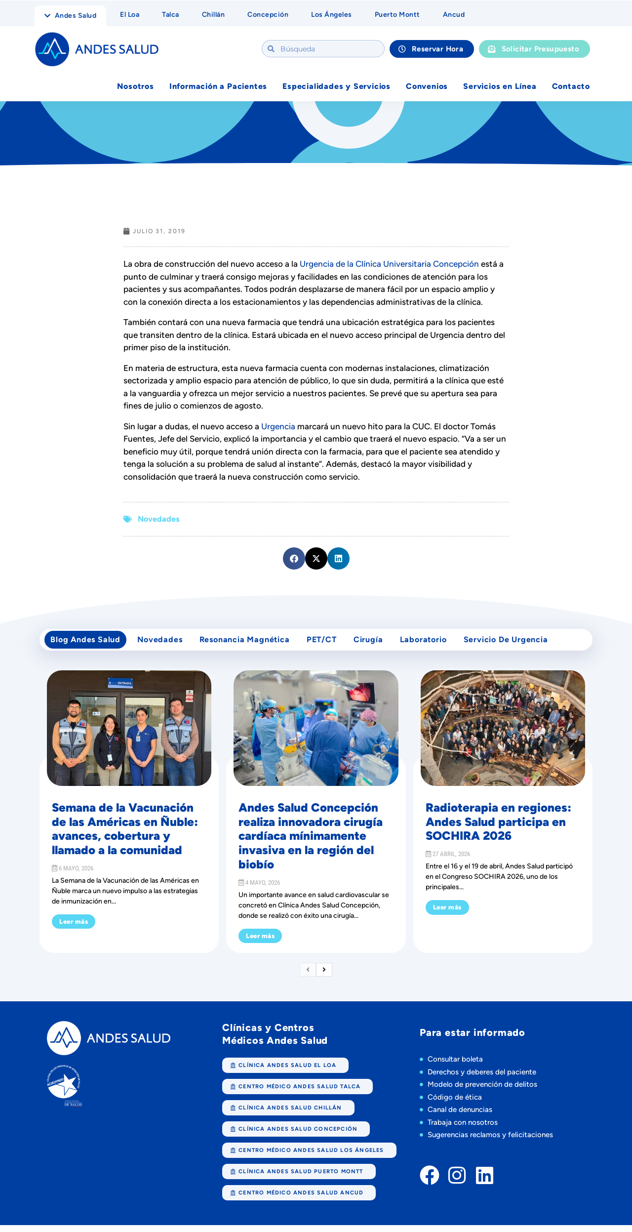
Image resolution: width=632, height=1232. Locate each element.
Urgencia (278, 427)
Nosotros (135, 87)
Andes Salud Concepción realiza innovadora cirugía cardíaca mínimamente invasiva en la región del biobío (310, 842)
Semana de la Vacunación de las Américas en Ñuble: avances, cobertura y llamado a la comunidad (125, 835)
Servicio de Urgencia (524, 643)
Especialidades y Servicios (336, 87)
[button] (294, 559)
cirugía (381, 643)
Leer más (73, 928)
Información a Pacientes (218, 87)
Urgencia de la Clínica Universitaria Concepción (389, 265)
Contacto (571, 87)
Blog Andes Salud (87, 643)
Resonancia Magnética (251, 643)
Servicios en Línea (499, 87)
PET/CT (331, 643)
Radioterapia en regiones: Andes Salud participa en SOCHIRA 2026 (498, 828)
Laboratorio (438, 643)
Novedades (158, 520)
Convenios (427, 87)
